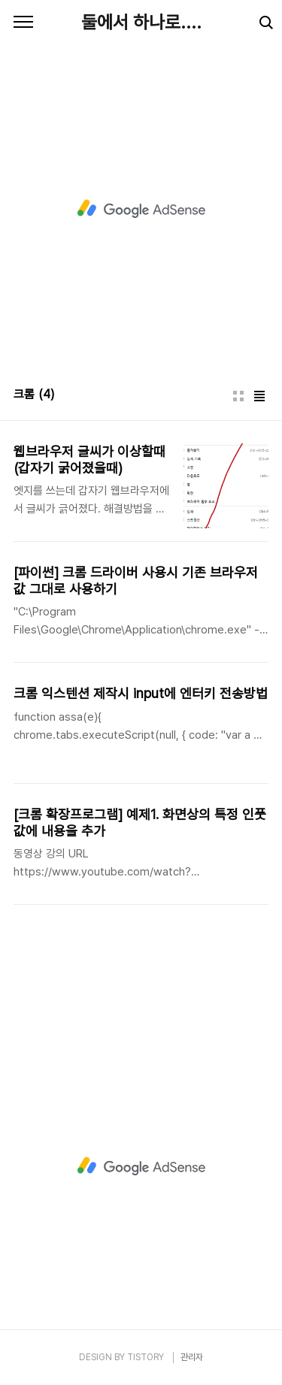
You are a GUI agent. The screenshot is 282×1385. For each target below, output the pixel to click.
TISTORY (145, 1357)
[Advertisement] (141, 208)
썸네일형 (238, 396)
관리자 (191, 1357)
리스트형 (259, 396)
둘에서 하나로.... (141, 22)
